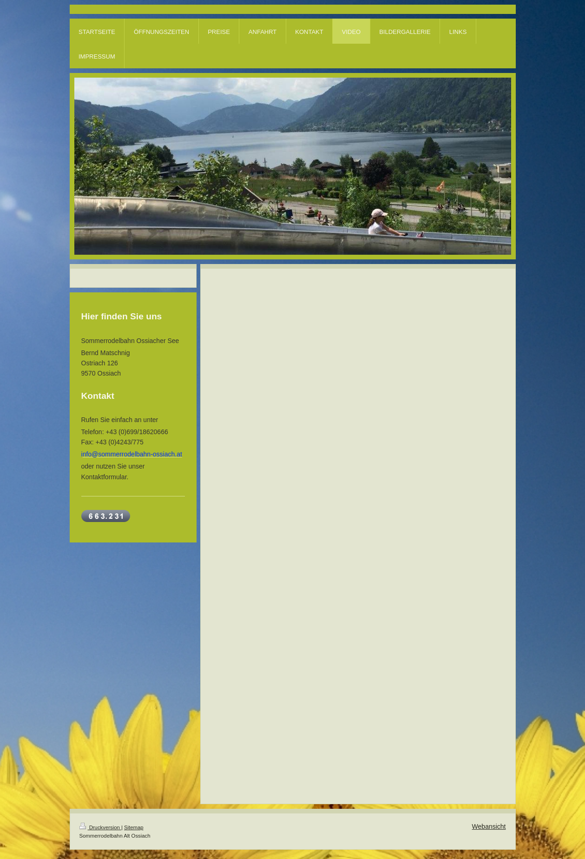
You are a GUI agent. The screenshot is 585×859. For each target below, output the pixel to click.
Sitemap (134, 827)
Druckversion (100, 827)
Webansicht (489, 826)
